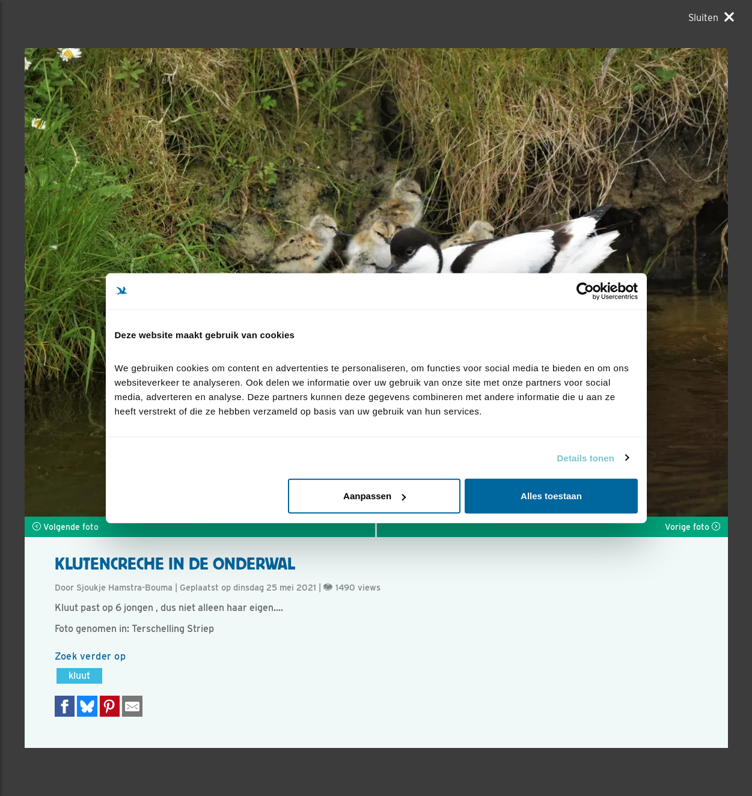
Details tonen (585, 457)
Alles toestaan (551, 496)
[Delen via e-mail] (132, 706)
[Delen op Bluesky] (87, 706)
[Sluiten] (711, 17)
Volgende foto (65, 527)
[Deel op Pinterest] (110, 706)
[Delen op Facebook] (65, 706)
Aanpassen (374, 496)
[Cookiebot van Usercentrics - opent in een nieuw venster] (585, 291)
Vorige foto (692, 527)
